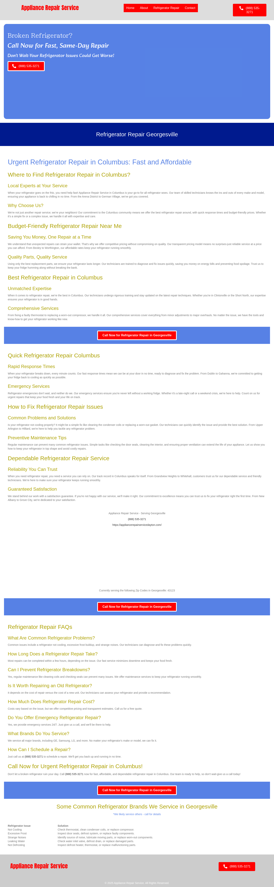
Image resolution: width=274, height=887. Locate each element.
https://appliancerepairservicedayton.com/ (137, 524)
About (144, 8)
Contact (190, 8)
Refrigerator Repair (166, 8)
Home (130, 8)
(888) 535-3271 (137, 519)
